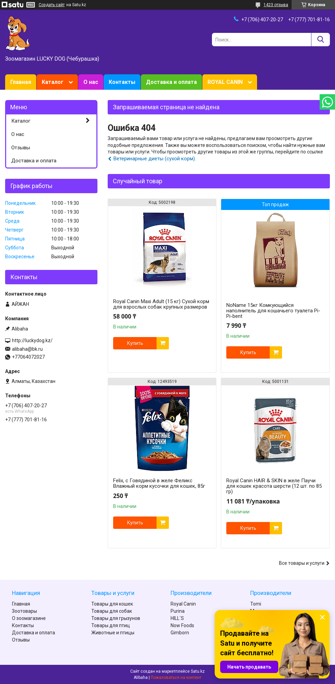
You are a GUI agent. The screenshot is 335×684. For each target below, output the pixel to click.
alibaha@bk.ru (27, 349)
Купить (135, 343)
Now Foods (182, 625)
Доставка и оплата (171, 82)
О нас (90, 82)
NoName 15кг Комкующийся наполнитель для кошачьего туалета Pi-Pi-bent (273, 310)
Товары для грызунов (115, 618)
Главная (20, 82)
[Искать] (320, 39)
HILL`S (177, 618)
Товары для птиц (110, 625)
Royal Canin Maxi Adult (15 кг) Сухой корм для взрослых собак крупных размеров (161, 304)
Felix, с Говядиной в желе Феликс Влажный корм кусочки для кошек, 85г (159, 483)
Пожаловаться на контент (176, 677)
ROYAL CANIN (225, 82)
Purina (178, 611)
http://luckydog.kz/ (32, 340)
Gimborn (180, 632)
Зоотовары (24, 611)
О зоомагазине (29, 618)
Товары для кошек (112, 604)
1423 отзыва (276, 4)
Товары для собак (111, 611)
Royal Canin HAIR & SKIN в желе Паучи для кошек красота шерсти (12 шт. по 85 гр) (274, 486)
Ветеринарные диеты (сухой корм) (154, 159)
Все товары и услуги (301, 563)
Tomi (255, 604)
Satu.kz (198, 671)
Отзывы (20, 148)
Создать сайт (52, 4)
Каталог (53, 82)
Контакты (122, 82)
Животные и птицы (112, 632)
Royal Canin (183, 604)
